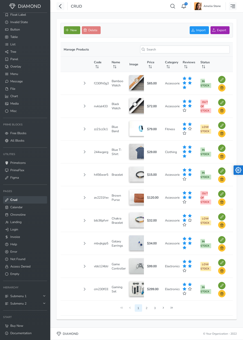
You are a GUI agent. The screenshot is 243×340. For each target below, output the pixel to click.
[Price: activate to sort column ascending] (153, 64)
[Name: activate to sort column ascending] (117, 64)
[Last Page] (171, 308)
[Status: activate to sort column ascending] (206, 64)
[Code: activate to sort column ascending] (99, 64)
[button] (84, 83)
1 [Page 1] (138, 308)
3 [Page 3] (155, 308)
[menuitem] (25, 14)
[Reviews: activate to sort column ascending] (188, 64)
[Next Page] (163, 308)
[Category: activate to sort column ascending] (171, 64)
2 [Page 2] (146, 308)
